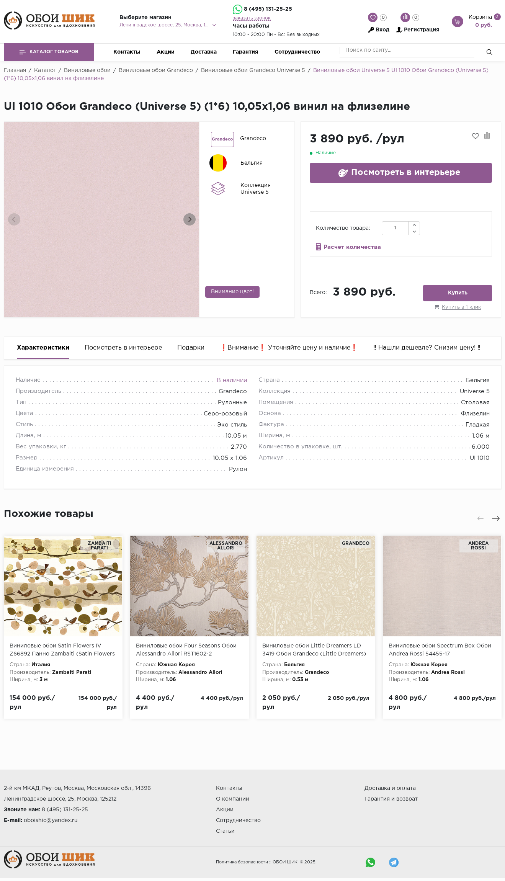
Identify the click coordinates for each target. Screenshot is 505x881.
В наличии (232, 380)
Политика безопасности (242, 862)
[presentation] (14, 219)
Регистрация (422, 30)
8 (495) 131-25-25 (268, 9)
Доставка (204, 52)
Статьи (225, 831)
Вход (382, 30)
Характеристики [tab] (43, 348)
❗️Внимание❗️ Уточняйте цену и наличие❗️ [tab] (289, 348)
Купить (457, 293)
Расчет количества (352, 247)
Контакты (127, 52)
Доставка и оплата (390, 788)
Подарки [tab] (190, 348)
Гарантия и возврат (391, 799)
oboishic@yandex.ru (51, 820)
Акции (166, 52)
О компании (232, 799)
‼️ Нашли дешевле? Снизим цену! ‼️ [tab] (426, 348)
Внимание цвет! (232, 291)
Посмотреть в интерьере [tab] (123, 348)
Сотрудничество (297, 52)
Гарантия (245, 52)
